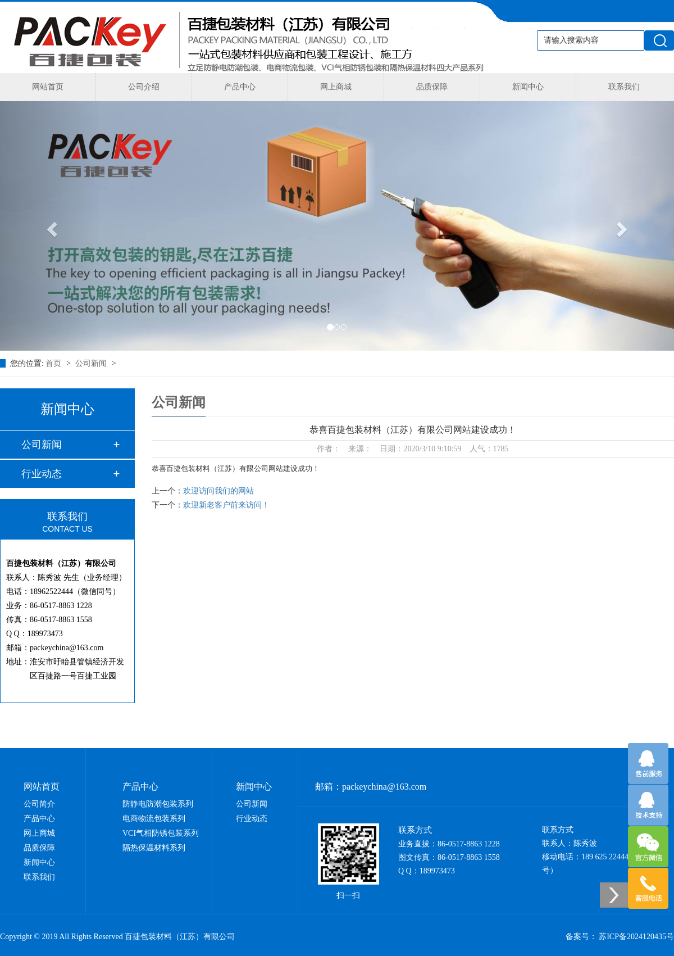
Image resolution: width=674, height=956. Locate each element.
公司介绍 (144, 87)
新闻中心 (528, 87)
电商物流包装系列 (153, 818)
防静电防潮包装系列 (157, 804)
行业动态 (41, 473)
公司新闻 (92, 363)
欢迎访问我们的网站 (218, 491)
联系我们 (624, 87)
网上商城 (336, 87)
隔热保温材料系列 (153, 848)
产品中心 (240, 87)
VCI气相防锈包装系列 (160, 833)
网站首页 (47, 87)
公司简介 (39, 804)
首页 (54, 363)
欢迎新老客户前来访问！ (226, 505)
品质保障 (432, 87)
